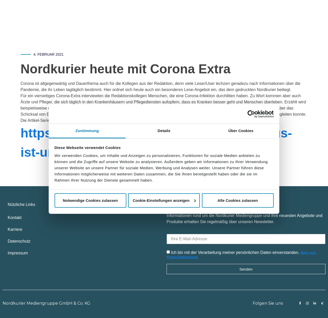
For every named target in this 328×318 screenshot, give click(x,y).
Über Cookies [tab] (240, 130)
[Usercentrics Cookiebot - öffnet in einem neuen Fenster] (251, 114)
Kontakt (15, 217)
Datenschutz (19, 241)
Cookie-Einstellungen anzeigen (164, 200)
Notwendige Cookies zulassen (90, 200)
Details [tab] (164, 130)
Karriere (15, 229)
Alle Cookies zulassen (238, 200)
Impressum (18, 253)
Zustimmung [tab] (87, 130)
